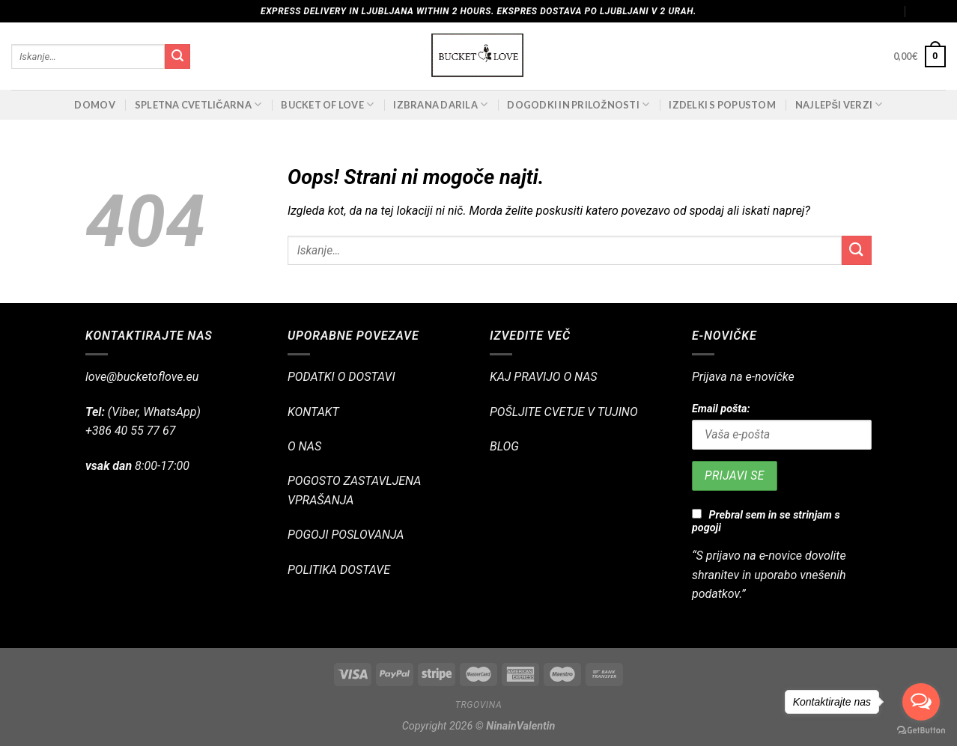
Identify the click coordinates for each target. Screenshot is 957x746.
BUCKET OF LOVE (327, 104)
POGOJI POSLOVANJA (346, 535)
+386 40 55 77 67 (130, 431)
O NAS (304, 446)
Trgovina (478, 705)
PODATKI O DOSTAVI (341, 377)
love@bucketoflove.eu (141, 377)
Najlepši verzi (839, 104)
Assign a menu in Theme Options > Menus (806, 11)
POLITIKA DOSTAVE (339, 570)
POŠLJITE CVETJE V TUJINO (564, 412)
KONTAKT (313, 412)
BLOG (504, 446)
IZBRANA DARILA (440, 104)
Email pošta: (721, 409)
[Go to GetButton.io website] (921, 731)
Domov (94, 105)
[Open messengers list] (921, 702)
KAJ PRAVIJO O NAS (544, 377)
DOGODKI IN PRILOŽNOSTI (578, 104)
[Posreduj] (177, 57)
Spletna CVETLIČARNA (198, 104)
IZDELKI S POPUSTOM (722, 105)
